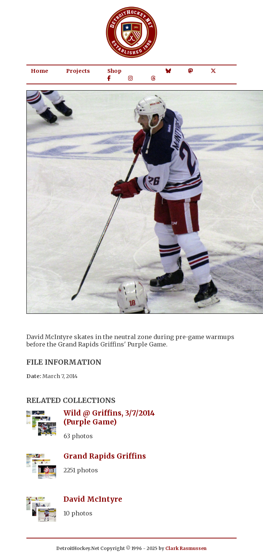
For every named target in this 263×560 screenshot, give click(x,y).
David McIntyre (93, 499)
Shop (114, 71)
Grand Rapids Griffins (105, 456)
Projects (78, 71)
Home (39, 71)
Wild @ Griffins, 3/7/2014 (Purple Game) (109, 417)
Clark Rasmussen (186, 548)
